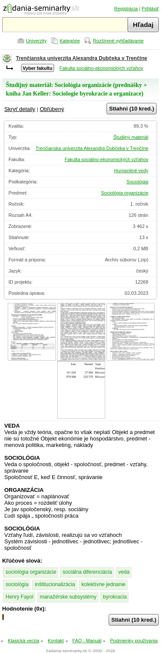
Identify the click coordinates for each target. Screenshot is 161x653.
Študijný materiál (130, 137)
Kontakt (56, 640)
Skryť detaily (19, 109)
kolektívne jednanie (104, 584)
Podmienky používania (134, 640)
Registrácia (126, 8)
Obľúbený (52, 109)
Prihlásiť (150, 8)
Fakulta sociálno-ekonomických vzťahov (101, 68)
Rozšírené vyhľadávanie (118, 40)
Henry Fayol (19, 597)
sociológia (17, 584)
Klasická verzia (23, 640)
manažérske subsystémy (68, 597)
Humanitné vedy (131, 170)
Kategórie (70, 40)
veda (124, 572)
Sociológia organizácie (124, 192)
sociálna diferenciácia (87, 572)
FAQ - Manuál (87, 640)
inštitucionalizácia (55, 584)
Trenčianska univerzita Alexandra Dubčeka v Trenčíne (81, 58)
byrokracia (115, 597)
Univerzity (36, 40)
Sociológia (138, 181)
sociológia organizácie (31, 572)
